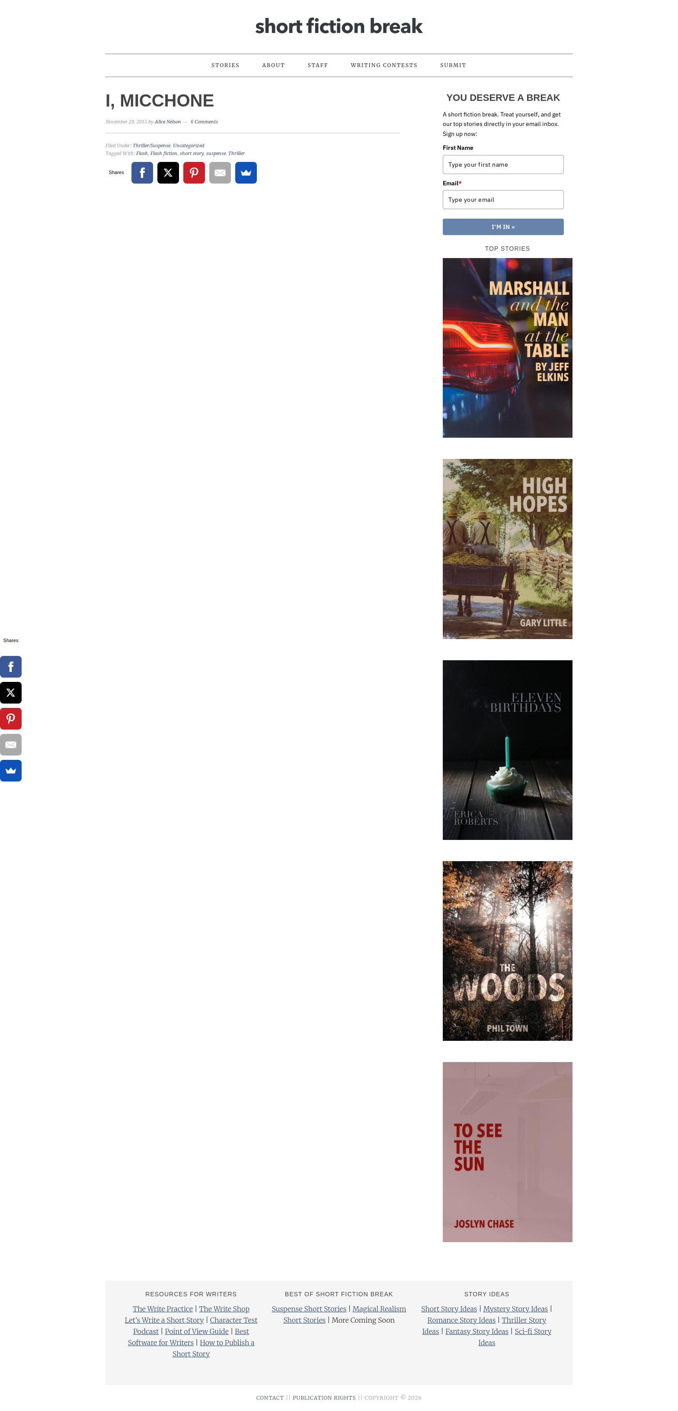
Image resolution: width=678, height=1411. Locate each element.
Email (452, 183)
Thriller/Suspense (151, 146)
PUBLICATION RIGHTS (324, 1398)
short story (192, 153)
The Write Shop (224, 1308)
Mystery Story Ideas (515, 1308)
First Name (458, 148)
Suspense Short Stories (309, 1308)
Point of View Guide (196, 1331)
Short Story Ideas (449, 1308)
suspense (216, 153)
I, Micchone (160, 100)
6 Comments (204, 122)
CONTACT (270, 1398)
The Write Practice (163, 1308)
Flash (142, 153)
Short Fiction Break (339, 23)
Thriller (236, 153)
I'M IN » (503, 227)
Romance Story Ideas (462, 1320)
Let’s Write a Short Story (164, 1320)
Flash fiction (163, 153)
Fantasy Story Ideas (476, 1331)
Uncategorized (188, 146)
